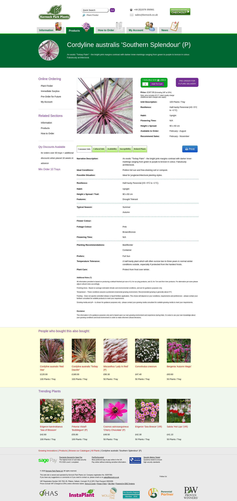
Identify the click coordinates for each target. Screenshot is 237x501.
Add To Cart (157, 84)
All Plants (95, 450)
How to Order (110, 29)
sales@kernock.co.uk (146, 15)
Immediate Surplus (50, 91)
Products (80, 29)
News (170, 29)
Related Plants (140, 149)
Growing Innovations (47, 450)
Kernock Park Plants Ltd (54, 471)
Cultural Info (98, 149)
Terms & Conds (90, 484)
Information (50, 29)
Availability (112, 149)
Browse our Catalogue (79, 450)
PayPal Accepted (98, 457)
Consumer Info (84, 149)
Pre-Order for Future (51, 96)
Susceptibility (125, 149)
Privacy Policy (102, 484)
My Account (142, 29)
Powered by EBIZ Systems (125, 484)
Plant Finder (91, 15)
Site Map (111, 484)
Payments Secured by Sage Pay (70, 457)
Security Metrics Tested (152, 457)
